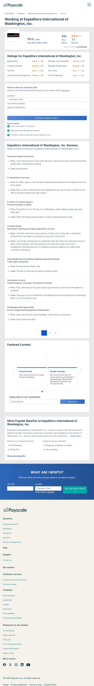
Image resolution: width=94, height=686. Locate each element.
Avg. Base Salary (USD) (37, 43)
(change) (21, 103)
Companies (21, 13)
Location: (11, 96)
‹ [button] (13, 369)
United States (9, 13)
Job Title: (11, 484)
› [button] (80, 369)
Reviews (75, 43)
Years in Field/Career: (16, 107)
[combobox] (47, 99)
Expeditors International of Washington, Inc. (42, 13)
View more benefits (16, 456)
